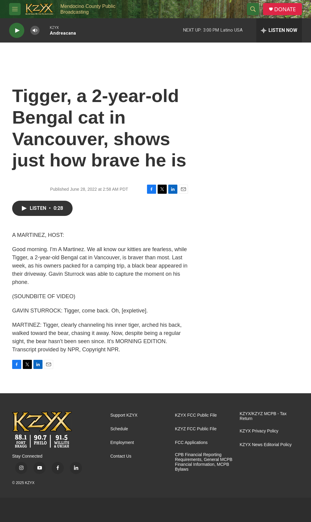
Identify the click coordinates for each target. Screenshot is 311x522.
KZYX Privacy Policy (259, 431)
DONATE (285, 9)
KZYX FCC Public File (196, 415)
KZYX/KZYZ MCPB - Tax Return (263, 416)
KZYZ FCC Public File (196, 429)
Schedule (119, 429)
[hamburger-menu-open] (15, 9)
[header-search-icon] (253, 9)
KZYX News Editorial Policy (266, 444)
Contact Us (120, 456)
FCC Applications (191, 442)
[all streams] (279, 30)
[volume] (35, 30)
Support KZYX (124, 415)
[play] (17, 30)
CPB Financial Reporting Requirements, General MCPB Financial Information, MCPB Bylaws (203, 462)
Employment (122, 442)
